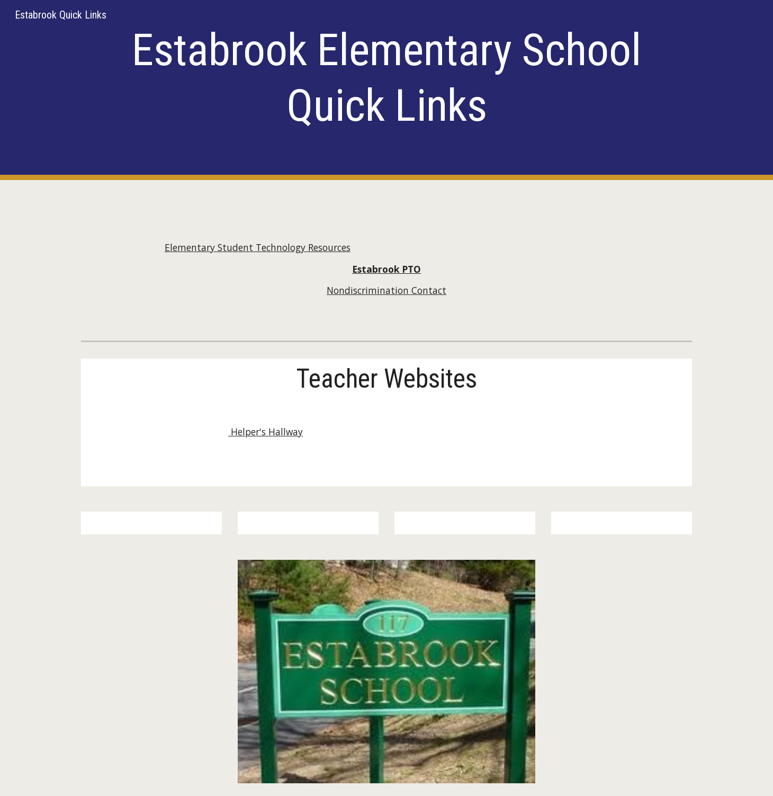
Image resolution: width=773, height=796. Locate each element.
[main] (386, 90)
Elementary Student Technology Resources (257, 247)
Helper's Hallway (265, 431)
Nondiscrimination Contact (386, 290)
